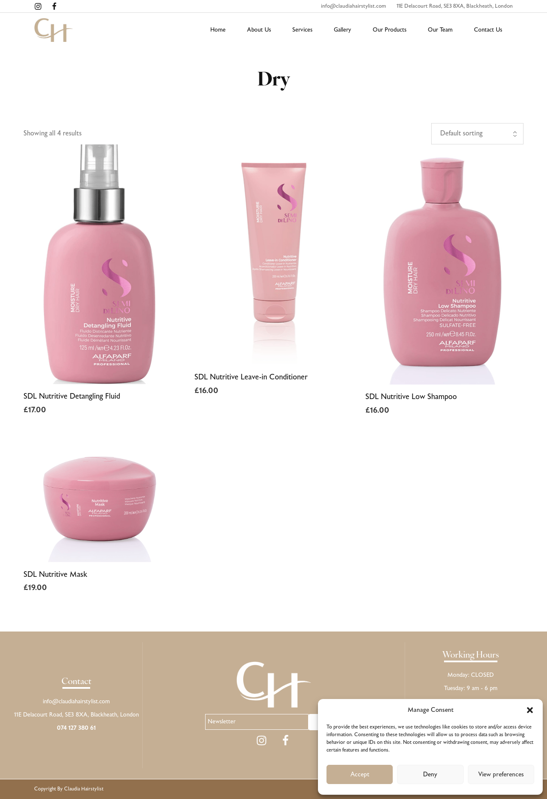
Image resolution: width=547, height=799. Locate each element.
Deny (430, 774)
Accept (359, 774)
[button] (530, 710)
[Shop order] (477, 133)
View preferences (501, 774)
